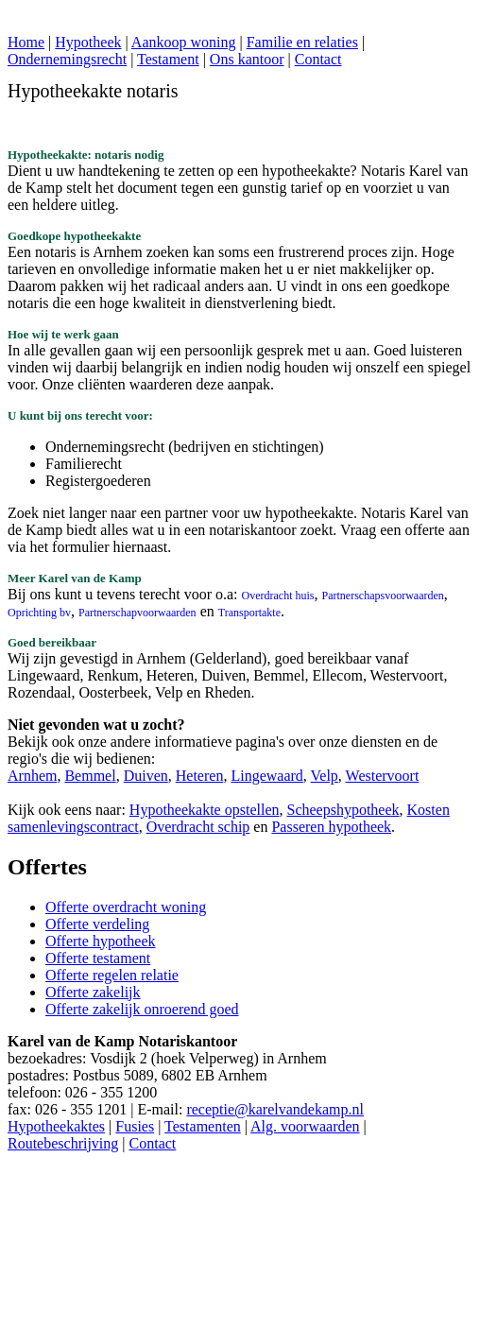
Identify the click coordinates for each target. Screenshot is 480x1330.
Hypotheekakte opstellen (204, 810)
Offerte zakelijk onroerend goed (142, 1009)
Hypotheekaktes (56, 1126)
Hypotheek (88, 42)
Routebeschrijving (63, 1143)
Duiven (146, 776)
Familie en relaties (302, 42)
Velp (324, 776)
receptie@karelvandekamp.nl (275, 1109)
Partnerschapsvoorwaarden (383, 595)
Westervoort (383, 776)
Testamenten (202, 1126)
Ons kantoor (247, 59)
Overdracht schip (198, 827)
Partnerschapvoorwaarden (137, 612)
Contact (318, 59)
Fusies (134, 1126)
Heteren (200, 776)
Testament (168, 59)
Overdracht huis (278, 595)
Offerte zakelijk (93, 992)
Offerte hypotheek (100, 941)
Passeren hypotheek (331, 827)
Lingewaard (266, 776)
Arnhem (32, 776)
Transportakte (249, 612)
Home (26, 42)
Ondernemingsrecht (67, 59)
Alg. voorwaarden (305, 1126)
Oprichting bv (39, 612)
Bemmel (89, 776)
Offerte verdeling (97, 924)
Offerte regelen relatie (112, 975)
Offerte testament (97, 958)
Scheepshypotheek (342, 810)
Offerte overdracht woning (125, 907)
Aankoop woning (183, 42)
